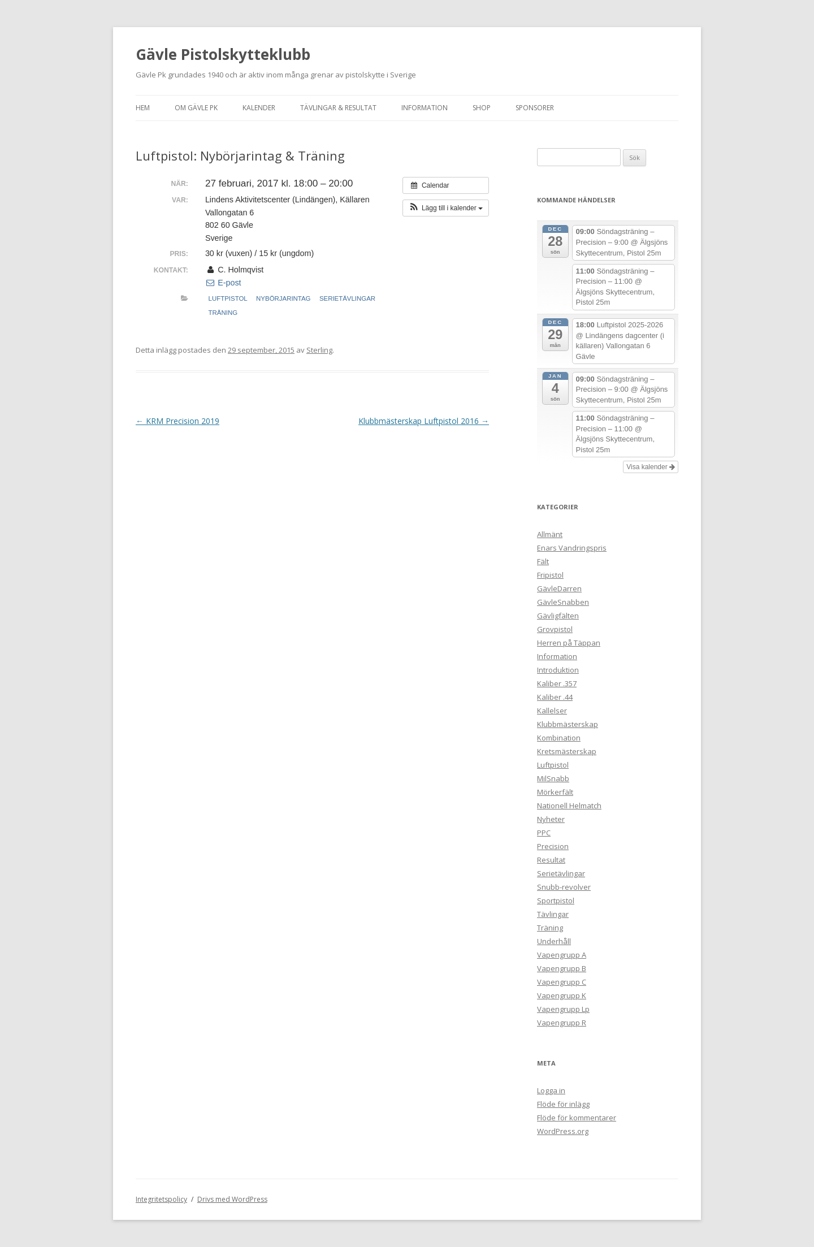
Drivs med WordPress (232, 1199)
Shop (482, 107)
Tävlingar (553, 914)
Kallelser (552, 710)
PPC (544, 833)
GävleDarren (559, 588)
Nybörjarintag (283, 298)
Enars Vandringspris (572, 548)
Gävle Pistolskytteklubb (223, 54)
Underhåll (554, 941)
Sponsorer (535, 107)
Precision (553, 846)
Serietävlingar (347, 298)
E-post (223, 282)
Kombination (559, 738)
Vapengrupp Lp (563, 1009)
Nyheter (551, 819)
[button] (445, 208)
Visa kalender (650, 467)
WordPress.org (562, 1131)
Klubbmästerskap (567, 724)
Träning (223, 312)
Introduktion (558, 670)
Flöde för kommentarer (576, 1117)
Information (424, 107)
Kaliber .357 (557, 683)
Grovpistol (555, 629)
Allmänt (549, 534)
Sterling (319, 350)
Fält (543, 561)
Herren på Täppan (568, 643)
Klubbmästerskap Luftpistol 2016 (423, 420)
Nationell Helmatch (569, 805)
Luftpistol (228, 298)
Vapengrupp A (561, 955)
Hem (143, 107)
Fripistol (550, 575)
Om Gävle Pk (196, 107)
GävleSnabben (563, 602)
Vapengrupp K (561, 995)
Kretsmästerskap (566, 751)
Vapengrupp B (561, 968)
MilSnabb (553, 778)
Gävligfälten (558, 615)
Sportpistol (555, 900)
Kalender (259, 107)
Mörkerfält (555, 792)
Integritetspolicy (161, 1199)
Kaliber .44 (555, 697)
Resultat (551, 860)
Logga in (551, 1090)
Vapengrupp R (561, 1022)
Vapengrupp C (561, 982)
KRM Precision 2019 (177, 420)
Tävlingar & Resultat (338, 107)
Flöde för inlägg (563, 1104)
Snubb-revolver (564, 887)
